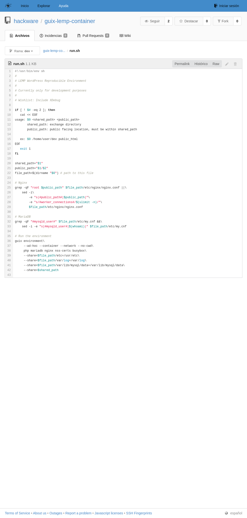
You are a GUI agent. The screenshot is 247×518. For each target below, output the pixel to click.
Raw (216, 64)
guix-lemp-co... (54, 50)
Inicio (25, 6)
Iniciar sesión (226, 6)
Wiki (125, 36)
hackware (26, 21)
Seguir (152, 21)
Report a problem (78, 513)
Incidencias (53, 35)
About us (39, 513)
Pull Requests (93, 35)
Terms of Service (17, 513)
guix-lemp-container (70, 21)
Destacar (188, 21)
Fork (223, 21)
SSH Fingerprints (139, 513)
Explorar (44, 6)
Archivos (20, 36)
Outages (55, 513)
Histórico (201, 64)
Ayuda (63, 6)
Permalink (182, 64)
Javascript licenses (109, 513)
